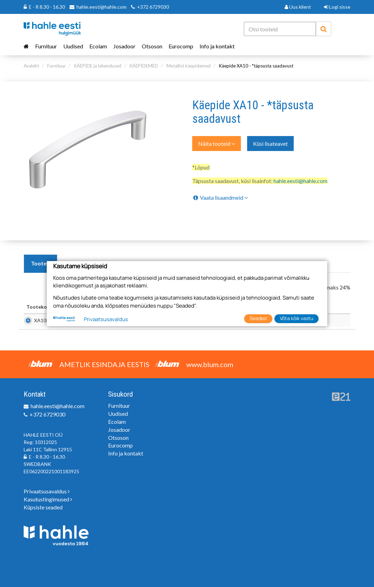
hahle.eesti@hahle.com (101, 7)
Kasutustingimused (48, 499)
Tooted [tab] (40, 263)
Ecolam (98, 46)
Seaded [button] (258, 318)
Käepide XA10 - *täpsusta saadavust (256, 66)
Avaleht (31, 66)
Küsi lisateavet (270, 143)
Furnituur (46, 46)
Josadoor (124, 46)
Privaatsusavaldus (47, 491)
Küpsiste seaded (43, 507)
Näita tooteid (216, 143)
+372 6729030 (153, 7)
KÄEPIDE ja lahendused (97, 66)
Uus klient (298, 7)
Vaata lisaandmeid (220, 197)
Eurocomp (181, 46)
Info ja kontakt (217, 46)
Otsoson (152, 46)
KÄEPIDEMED (144, 66)
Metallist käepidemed (188, 66)
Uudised (73, 46)
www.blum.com (209, 364)
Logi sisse (337, 7)
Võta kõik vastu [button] (296, 318)
